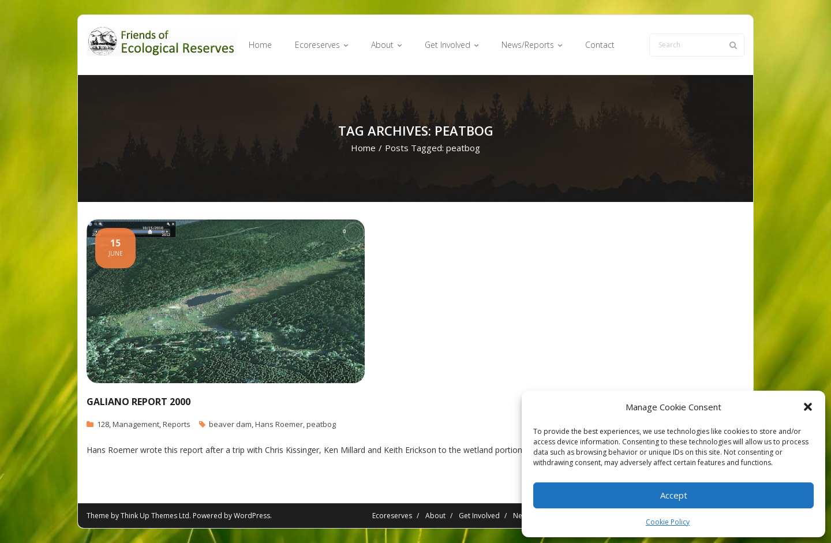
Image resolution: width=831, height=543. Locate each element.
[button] (808, 407)
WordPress (252, 515)
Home (363, 147)
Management (136, 424)
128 (103, 424)
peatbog (321, 424)
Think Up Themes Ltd (155, 515)
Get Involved (479, 515)
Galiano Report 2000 (138, 401)
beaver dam (230, 424)
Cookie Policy (668, 522)
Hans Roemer (279, 424)
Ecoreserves (392, 515)
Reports (176, 424)
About (435, 515)
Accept (673, 495)
